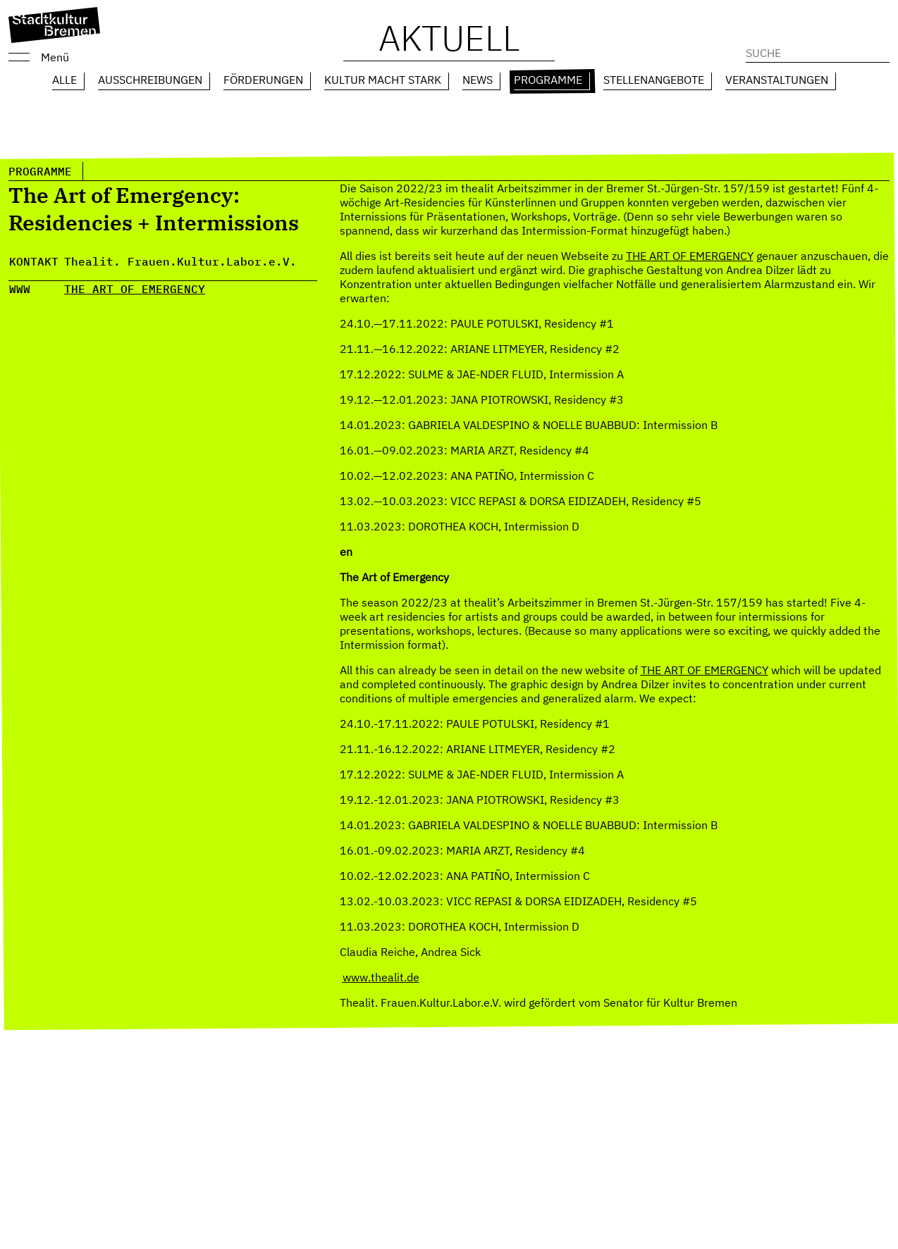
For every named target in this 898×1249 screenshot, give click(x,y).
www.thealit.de (381, 977)
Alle (64, 80)
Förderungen (263, 80)
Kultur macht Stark (382, 80)
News (477, 80)
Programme (548, 80)
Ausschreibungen (150, 80)
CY (198, 289)
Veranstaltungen (776, 80)
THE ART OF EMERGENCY (690, 256)
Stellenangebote (653, 80)
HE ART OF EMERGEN (131, 289)
